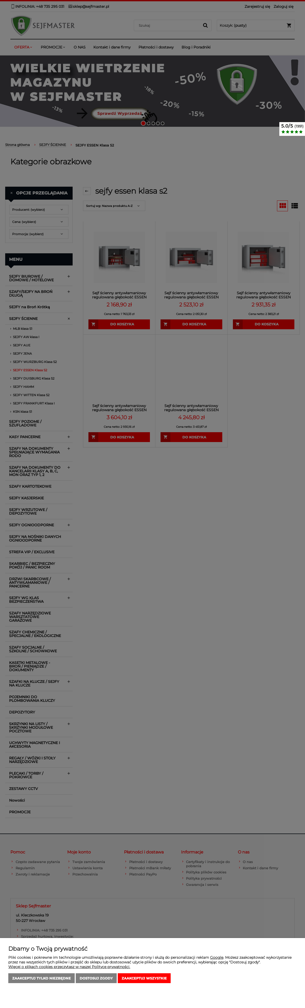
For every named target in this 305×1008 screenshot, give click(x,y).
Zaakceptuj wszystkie (144, 978)
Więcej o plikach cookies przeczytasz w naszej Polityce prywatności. (69, 966)
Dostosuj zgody (96, 978)
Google (216, 957)
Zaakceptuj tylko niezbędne (41, 978)
